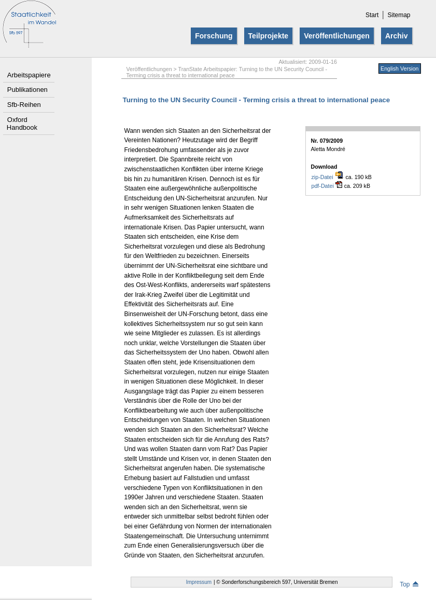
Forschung (213, 36)
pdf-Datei (327, 185)
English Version (399, 68)
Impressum (199, 582)
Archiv (396, 36)
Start (371, 15)
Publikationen (27, 89)
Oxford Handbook (22, 123)
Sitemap (398, 15)
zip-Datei (328, 176)
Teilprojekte (268, 36)
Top (409, 584)
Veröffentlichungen (337, 36)
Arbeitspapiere (29, 75)
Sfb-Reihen (24, 104)
